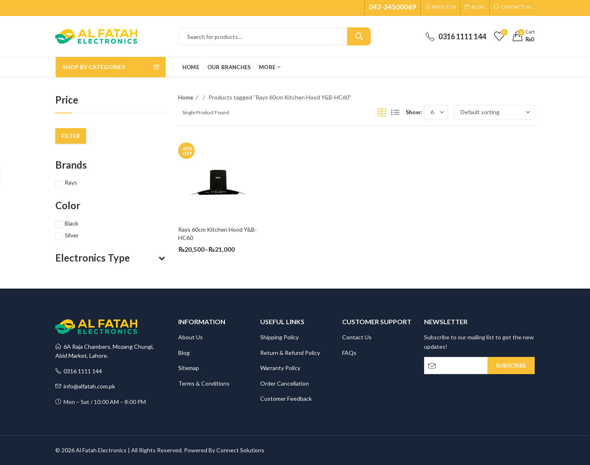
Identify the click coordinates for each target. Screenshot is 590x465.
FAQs (349, 352)
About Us (190, 337)
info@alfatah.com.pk (85, 386)
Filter (70, 135)
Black (71, 223)
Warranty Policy (280, 367)
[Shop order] (494, 112)
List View (395, 112)
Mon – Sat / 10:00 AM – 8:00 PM (100, 401)
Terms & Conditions (203, 383)
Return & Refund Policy (290, 352)
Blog (184, 352)
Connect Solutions (240, 450)
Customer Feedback (286, 398)
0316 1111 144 (78, 371)
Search (359, 36)
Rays (71, 182)
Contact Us (357, 337)
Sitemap (188, 367)
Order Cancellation (284, 383)
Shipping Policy (279, 337)
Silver (72, 235)
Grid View (382, 112)
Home (185, 97)
